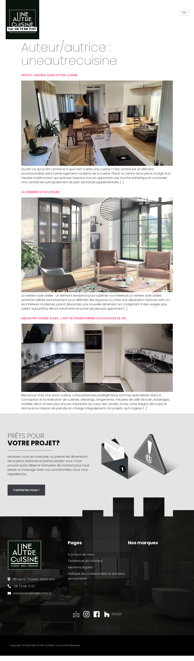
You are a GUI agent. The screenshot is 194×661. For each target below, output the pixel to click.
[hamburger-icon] (184, 12)
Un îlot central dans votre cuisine (49, 75)
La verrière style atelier (40, 192)
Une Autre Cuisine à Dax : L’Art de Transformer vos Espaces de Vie (73, 318)
